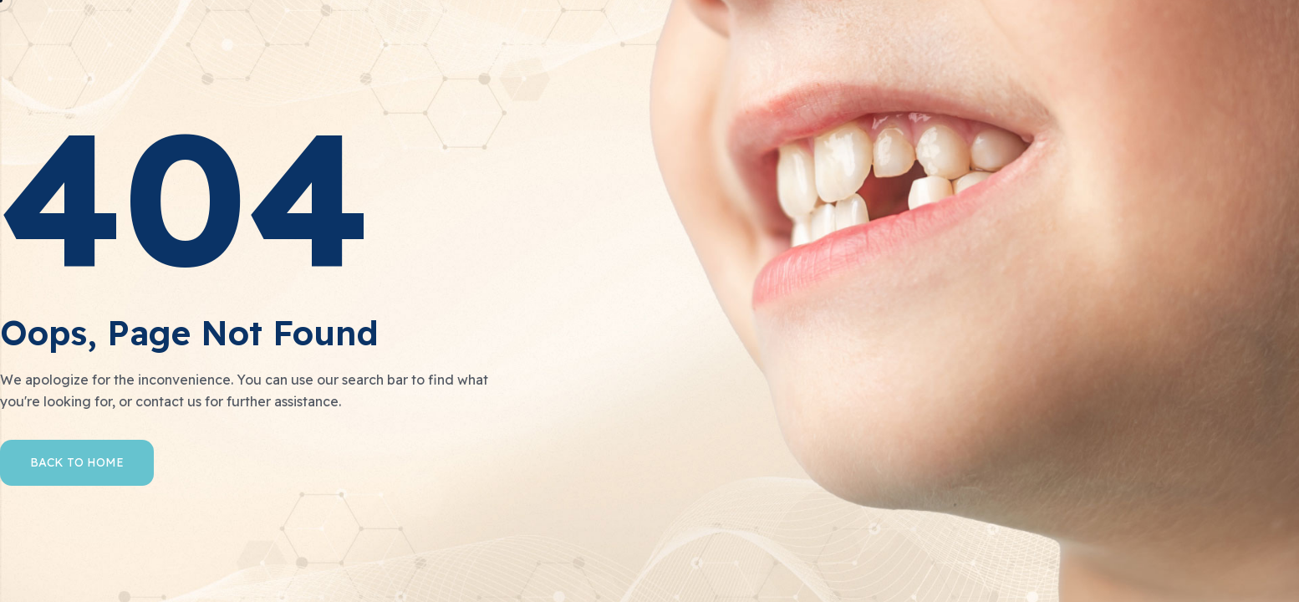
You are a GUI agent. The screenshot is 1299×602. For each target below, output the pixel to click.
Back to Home (77, 462)
